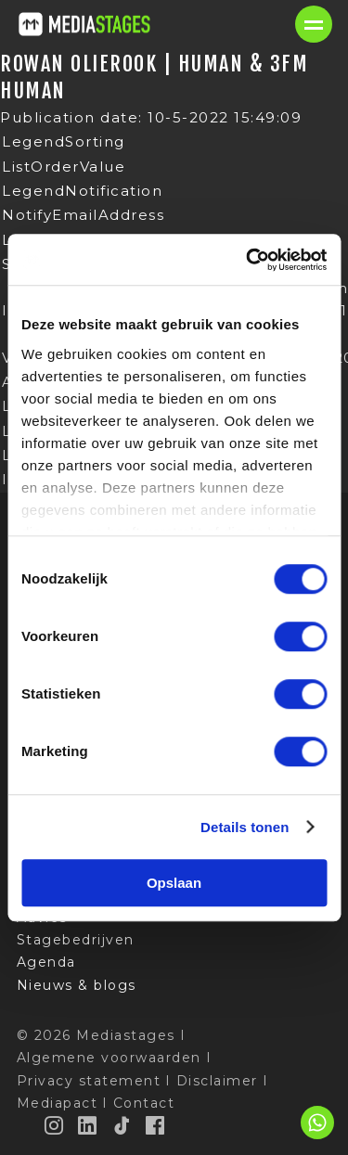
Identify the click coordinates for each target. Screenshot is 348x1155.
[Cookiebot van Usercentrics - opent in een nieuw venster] (248, 260)
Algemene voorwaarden (109, 1057)
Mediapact (57, 1103)
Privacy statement (89, 1080)
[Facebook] (156, 1125)
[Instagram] (55, 1125)
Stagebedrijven (76, 939)
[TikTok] (122, 1125)
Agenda (46, 962)
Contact (144, 1103)
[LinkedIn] (88, 1125)
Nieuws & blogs (76, 985)
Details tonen (244, 827)
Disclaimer (217, 1080)
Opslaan (174, 883)
